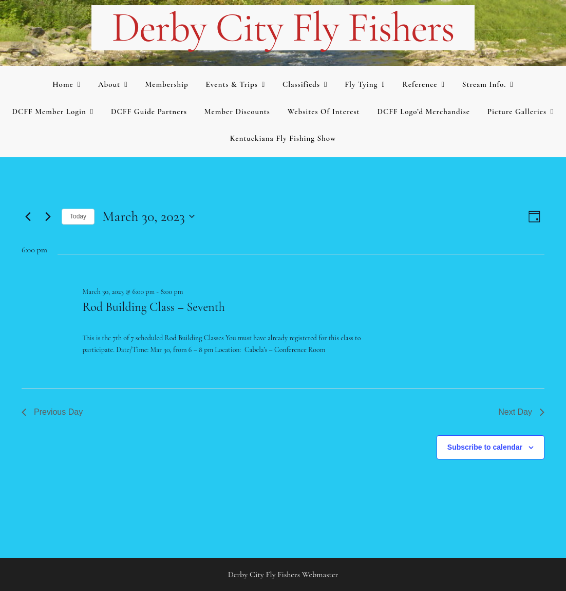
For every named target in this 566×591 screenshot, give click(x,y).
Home (62, 84)
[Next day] (48, 216)
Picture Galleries (516, 111)
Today (78, 216)
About (109, 84)
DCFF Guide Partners (149, 111)
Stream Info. (484, 84)
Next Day (521, 412)
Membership (166, 84)
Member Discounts (237, 111)
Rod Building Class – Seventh (153, 307)
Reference (420, 84)
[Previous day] (28, 216)
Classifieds (301, 84)
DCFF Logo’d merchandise (423, 111)
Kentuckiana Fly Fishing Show (283, 138)
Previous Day (52, 412)
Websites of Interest (324, 111)
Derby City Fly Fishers (283, 27)
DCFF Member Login (49, 111)
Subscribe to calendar (484, 447)
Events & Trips (232, 84)
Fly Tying (361, 84)
